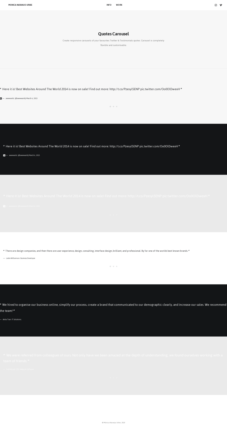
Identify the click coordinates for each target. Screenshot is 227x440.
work (118, 5)
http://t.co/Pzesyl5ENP (124, 89)
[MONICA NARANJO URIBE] (17, 5)
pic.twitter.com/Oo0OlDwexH (160, 89)
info (108, 5)
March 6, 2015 (32, 98)
